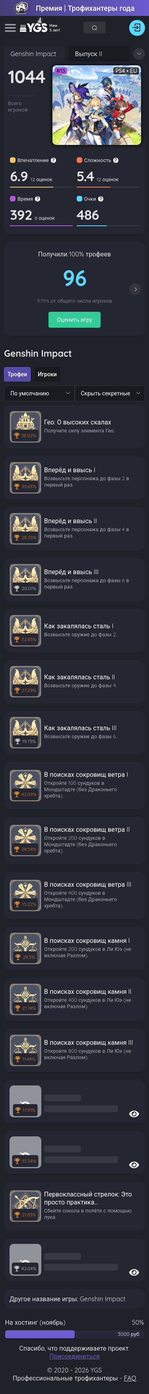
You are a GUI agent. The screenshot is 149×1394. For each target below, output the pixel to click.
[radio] (17, 374)
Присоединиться (74, 1356)
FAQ (130, 1378)
